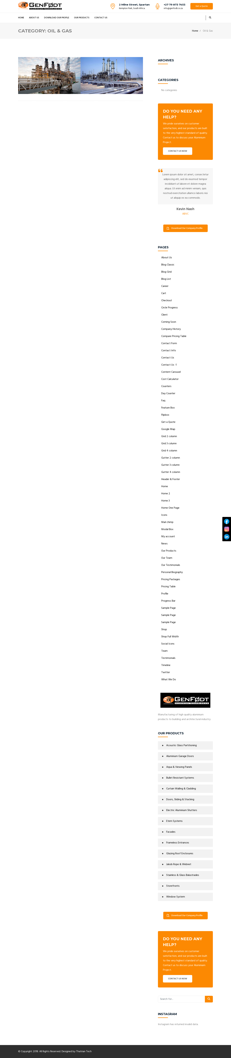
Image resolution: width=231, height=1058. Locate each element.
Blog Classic (167, 265)
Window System (175, 897)
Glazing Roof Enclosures (179, 853)
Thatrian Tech (84, 1051)
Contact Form (169, 343)
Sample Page (168, 608)
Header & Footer (170, 479)
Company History (171, 329)
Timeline (165, 665)
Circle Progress (169, 308)
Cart (163, 293)
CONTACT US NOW (177, 151)
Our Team (166, 558)
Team (164, 651)
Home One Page (170, 508)
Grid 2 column (169, 436)
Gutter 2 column (170, 458)
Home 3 (165, 501)
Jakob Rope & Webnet (178, 864)
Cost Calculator (170, 379)
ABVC (185, 214)
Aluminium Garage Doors (180, 756)
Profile (164, 594)
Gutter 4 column (170, 472)
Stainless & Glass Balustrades (182, 875)
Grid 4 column (169, 451)
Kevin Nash (185, 209)
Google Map (168, 429)
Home (21, 17)
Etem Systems (174, 821)
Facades (170, 832)
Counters (166, 386)
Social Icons (167, 644)
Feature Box (168, 408)
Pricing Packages (170, 579)
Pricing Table (168, 586)
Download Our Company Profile (185, 228)
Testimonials (168, 658)
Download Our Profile (56, 17)
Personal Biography (172, 572)
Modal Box (167, 529)
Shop (164, 629)
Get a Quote (202, 6)
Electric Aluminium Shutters (181, 810)
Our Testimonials (170, 565)
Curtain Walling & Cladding (181, 789)
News (164, 544)
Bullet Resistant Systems (180, 778)
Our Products (81, 17)
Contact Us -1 (169, 365)
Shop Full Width (170, 637)
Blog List (166, 279)
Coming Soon (168, 322)
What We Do (168, 679)
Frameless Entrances (177, 843)
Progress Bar (168, 601)
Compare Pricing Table (173, 336)
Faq (163, 401)
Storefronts (173, 886)
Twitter (165, 672)
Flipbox (165, 415)
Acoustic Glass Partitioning (181, 745)
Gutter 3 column (170, 465)
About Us (34, 17)
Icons (164, 515)
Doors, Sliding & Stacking (180, 799)
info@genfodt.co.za (173, 8)
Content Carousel (171, 372)
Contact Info (168, 350)
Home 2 (165, 493)
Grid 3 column (169, 443)
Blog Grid (166, 272)
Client (164, 315)
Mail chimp (167, 522)
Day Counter (168, 393)
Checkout (166, 300)
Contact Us (100, 17)
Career (164, 286)
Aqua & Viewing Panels (179, 767)
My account (168, 536)
